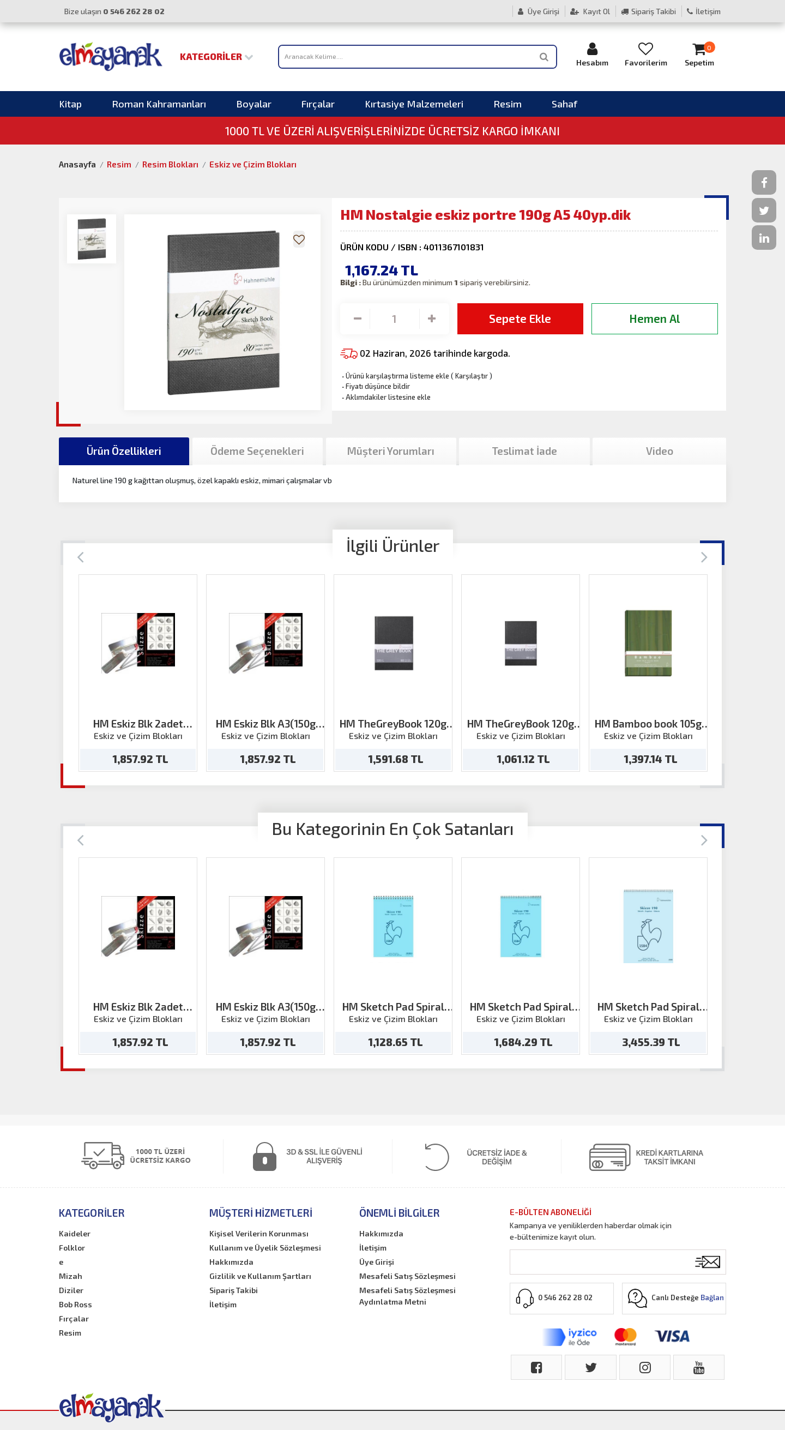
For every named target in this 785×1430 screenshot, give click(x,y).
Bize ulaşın (114, 11)
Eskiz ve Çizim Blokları (253, 164)
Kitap (70, 104)
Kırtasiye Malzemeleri (414, 104)
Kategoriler (216, 56)
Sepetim (699, 54)
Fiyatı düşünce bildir (375, 386)
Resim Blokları (170, 164)
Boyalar (253, 104)
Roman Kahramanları (159, 104)
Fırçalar (318, 104)
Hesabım (592, 54)
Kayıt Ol (590, 11)
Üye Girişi (538, 11)
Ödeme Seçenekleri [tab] (257, 450)
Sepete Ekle (520, 318)
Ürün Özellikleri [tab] (124, 450)
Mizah (70, 1276)
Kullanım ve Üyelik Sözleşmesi (265, 1247)
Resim (507, 104)
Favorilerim (646, 54)
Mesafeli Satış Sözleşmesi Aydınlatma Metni (407, 1295)
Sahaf (564, 104)
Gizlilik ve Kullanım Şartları (260, 1276)
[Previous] (80, 556)
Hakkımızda (231, 1261)
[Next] (704, 556)
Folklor (72, 1247)
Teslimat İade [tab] (524, 450)
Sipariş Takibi (648, 11)
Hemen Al (654, 318)
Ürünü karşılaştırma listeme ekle (394, 375)
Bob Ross (75, 1304)
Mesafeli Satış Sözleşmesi (407, 1276)
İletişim (704, 11)
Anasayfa (77, 164)
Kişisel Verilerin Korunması (259, 1233)
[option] (138, 673)
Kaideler (74, 1233)
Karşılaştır (471, 375)
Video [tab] (659, 450)
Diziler (71, 1290)
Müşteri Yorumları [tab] (390, 450)
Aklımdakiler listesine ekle (385, 397)
